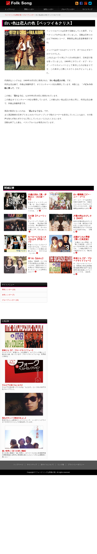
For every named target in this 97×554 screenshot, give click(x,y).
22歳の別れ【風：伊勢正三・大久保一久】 (37, 196)
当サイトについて (47, 464)
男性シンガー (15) (8, 289)
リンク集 (60, 464)
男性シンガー (29, 9)
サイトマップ (87, 9)
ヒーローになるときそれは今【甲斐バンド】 (37, 239)
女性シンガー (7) (8, 295)
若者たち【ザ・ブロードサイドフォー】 (18, 350)
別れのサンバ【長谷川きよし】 (14, 418)
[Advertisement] (72, 300)
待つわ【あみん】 (36, 258)
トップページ (10, 9)
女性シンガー (48, 9)
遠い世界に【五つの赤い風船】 (14, 451)
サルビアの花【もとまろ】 (12, 385)
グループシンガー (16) (10, 300)
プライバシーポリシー (76, 464)
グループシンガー (68, 9)
